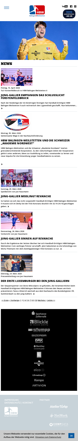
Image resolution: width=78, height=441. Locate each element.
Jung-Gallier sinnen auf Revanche (27, 238)
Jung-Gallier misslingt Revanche (26, 196)
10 (36, 300)
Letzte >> (51, 300)
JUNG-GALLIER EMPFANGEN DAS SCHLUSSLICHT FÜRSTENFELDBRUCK (32, 96)
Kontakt (27, 402)
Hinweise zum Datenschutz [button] (48, 437)
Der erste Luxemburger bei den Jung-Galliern (35, 281)
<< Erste (5, 300)
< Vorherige (14, 300)
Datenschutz (12, 402)
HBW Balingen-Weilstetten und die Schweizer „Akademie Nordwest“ (35, 141)
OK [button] (71, 435)
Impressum (11, 399)
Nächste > (42, 300)
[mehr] (8, 206)
